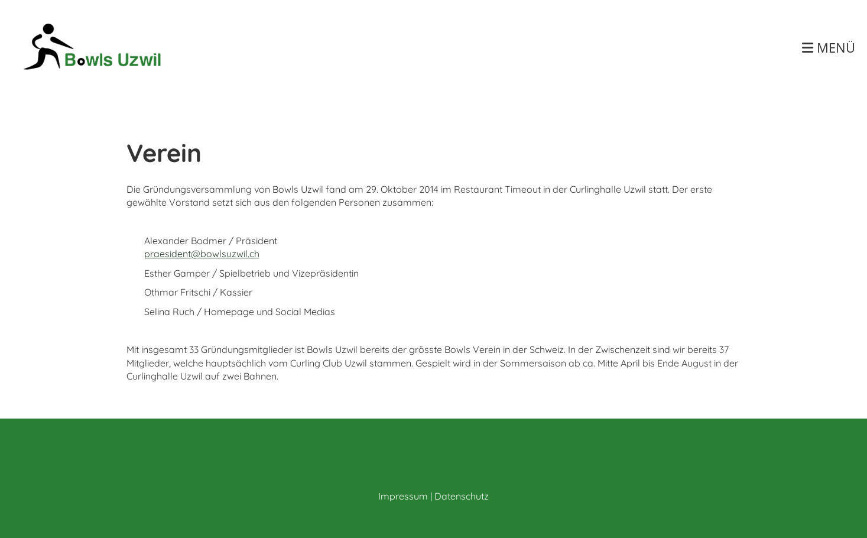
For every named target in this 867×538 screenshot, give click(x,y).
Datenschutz (461, 496)
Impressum (403, 496)
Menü (828, 47)
